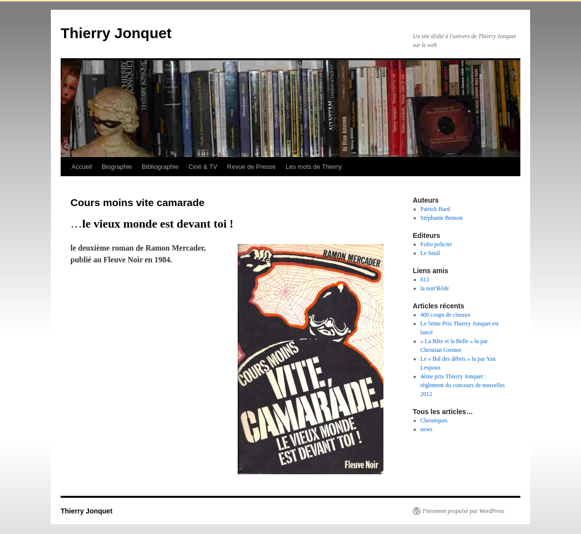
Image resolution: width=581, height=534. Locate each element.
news (427, 429)
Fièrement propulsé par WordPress (463, 511)
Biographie (117, 166)
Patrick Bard (435, 209)
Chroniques (434, 420)
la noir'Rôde (435, 288)
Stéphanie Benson (442, 217)
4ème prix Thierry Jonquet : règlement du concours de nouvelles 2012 (463, 385)
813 (425, 279)
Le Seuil (430, 253)
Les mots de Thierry (314, 166)
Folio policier (436, 244)
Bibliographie (160, 166)
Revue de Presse (251, 166)
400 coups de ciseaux (445, 314)
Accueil (81, 166)
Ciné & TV (202, 166)
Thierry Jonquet (116, 33)
